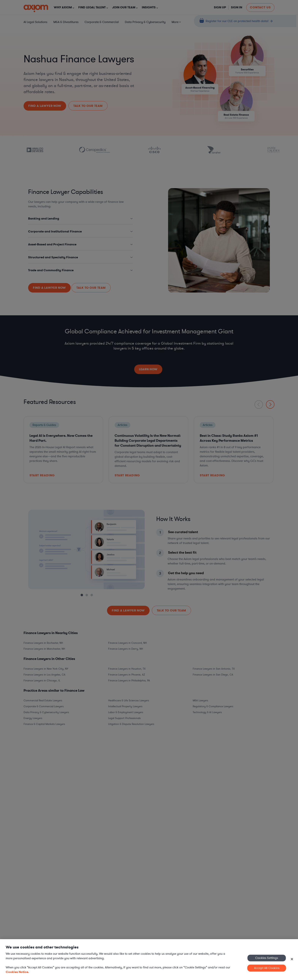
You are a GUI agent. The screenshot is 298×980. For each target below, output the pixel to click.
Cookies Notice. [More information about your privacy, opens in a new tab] (17, 972)
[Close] (292, 959)
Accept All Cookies (266, 968)
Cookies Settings (266, 958)
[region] (149, 959)
